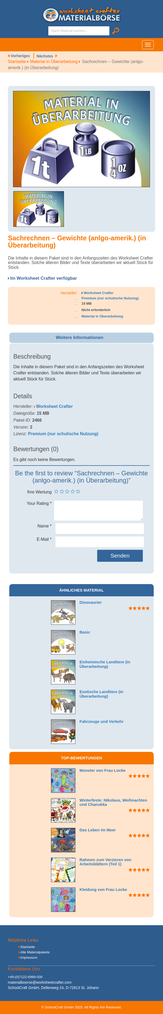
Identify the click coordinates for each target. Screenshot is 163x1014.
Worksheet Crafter (98, 293)
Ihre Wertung (39, 492)
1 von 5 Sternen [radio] (56, 491)
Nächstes (45, 56)
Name (44, 526)
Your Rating (39, 503)
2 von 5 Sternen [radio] (62, 491)
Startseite (19, 61)
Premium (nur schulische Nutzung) (110, 298)
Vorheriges (20, 56)
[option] (81, 139)
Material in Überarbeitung (56, 61)
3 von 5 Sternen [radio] (67, 491)
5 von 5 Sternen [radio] (78, 491)
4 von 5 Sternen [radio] (73, 491)
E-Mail (44, 539)
